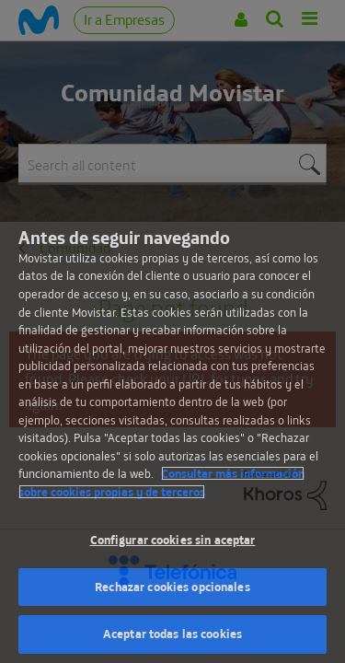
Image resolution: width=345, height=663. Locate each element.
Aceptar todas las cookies (172, 633)
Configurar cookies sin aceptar (173, 539)
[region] (172, 422)
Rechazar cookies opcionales (172, 586)
